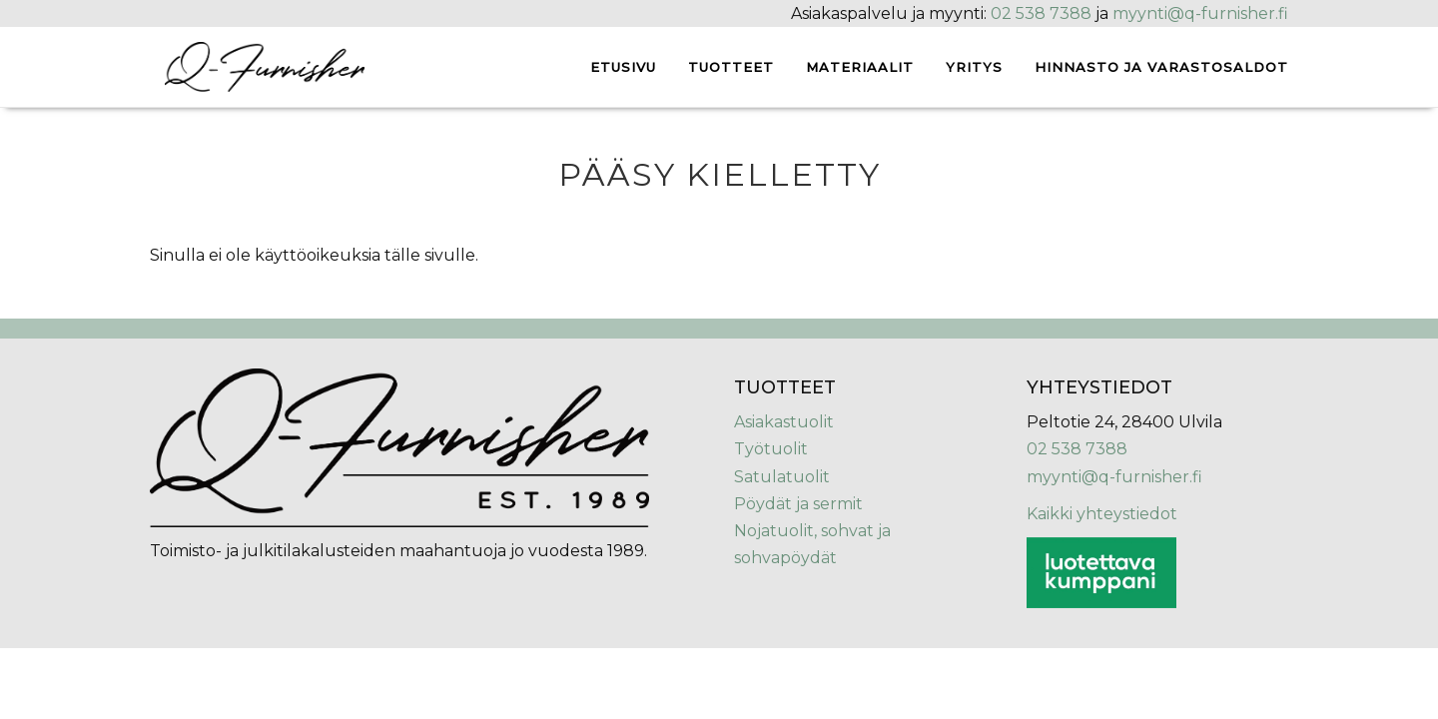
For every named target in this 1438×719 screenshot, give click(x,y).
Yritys (974, 67)
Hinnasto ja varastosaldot (1161, 67)
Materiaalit (860, 67)
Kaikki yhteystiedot (1102, 513)
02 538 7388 (1041, 13)
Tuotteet (731, 67)
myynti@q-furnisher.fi (1200, 13)
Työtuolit (771, 448)
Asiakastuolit (784, 421)
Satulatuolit (782, 476)
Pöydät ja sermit (798, 503)
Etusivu (623, 67)
